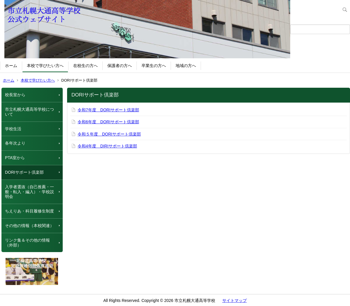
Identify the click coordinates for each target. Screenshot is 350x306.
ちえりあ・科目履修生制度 (29, 211)
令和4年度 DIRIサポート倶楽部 (107, 146)
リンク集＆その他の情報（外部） (27, 242)
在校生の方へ (85, 65)
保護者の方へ (119, 65)
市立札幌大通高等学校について (29, 112)
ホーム (11, 65)
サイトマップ (234, 300)
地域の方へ (186, 65)
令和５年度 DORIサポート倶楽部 (109, 134)
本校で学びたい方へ (45, 65)
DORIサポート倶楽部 (24, 172)
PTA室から (15, 157)
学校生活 (13, 128)
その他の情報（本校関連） (29, 225)
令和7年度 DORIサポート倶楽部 (108, 110)
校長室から (15, 94)
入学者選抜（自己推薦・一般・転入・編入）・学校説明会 (29, 191)
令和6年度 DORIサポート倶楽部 (108, 121)
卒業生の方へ (153, 65)
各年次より (15, 143)
